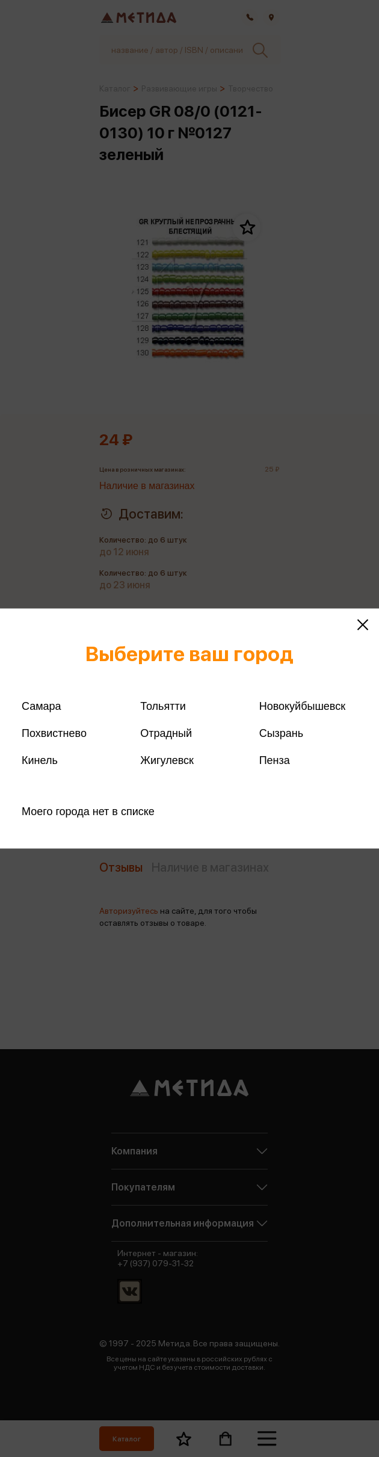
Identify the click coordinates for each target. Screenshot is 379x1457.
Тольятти (162, 706)
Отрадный (166, 733)
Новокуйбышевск (302, 706)
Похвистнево (54, 733)
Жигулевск (167, 760)
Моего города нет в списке (88, 812)
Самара (41, 706)
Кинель (40, 760)
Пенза (274, 760)
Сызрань (281, 733)
